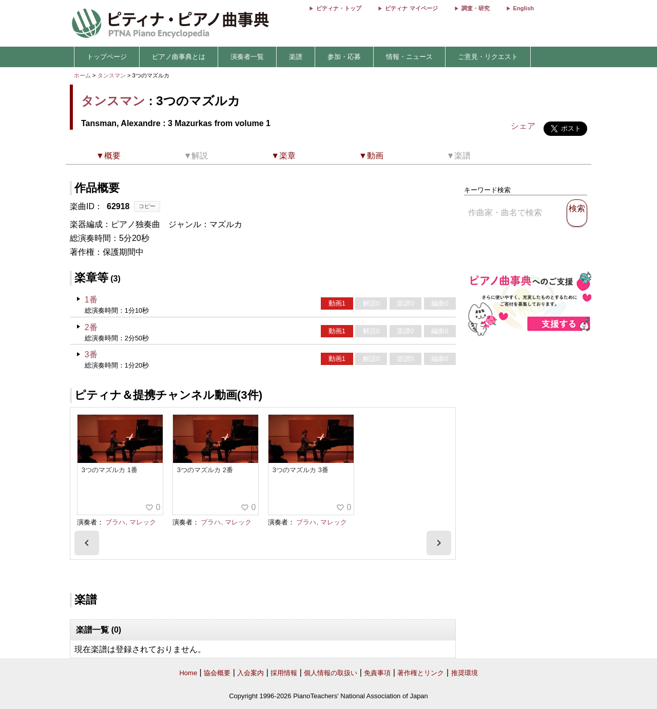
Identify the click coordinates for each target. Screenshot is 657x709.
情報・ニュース (409, 56)
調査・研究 (475, 8)
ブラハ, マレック (130, 522)
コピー (147, 206)
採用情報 (283, 673)
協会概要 (217, 673)
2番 (91, 327)
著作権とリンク (420, 673)
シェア (523, 125)
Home (188, 673)
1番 (91, 299)
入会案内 (250, 673)
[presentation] (86, 543)
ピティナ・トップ (338, 8)
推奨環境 (464, 673)
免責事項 (377, 673)
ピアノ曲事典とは (178, 56)
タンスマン (112, 75)
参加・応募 (344, 56)
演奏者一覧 (247, 56)
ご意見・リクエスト (488, 56)
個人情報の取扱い (330, 673)
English (523, 8)
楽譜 (295, 56)
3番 (91, 354)
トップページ (107, 56)
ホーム (82, 75)
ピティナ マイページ (411, 8)
